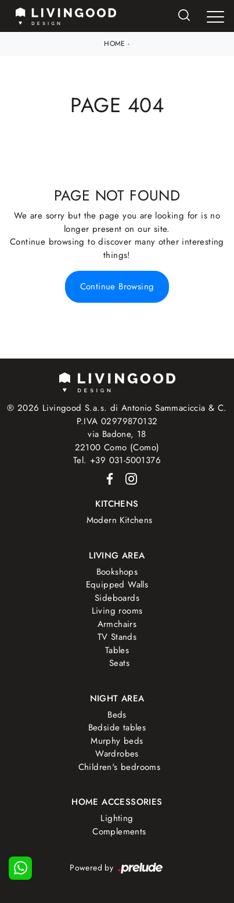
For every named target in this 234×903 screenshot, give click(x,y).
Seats (119, 663)
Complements (119, 831)
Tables (117, 650)
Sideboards (117, 598)
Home (114, 43)
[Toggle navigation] (215, 17)
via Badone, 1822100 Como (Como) (117, 441)
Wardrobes (117, 753)
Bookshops (117, 571)
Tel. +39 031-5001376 (117, 460)
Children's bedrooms (119, 767)
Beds (117, 714)
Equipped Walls (117, 584)
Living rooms (117, 610)
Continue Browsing (117, 286)
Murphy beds (117, 740)
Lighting (116, 818)
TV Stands (117, 636)
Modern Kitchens (120, 520)
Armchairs (117, 624)
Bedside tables (117, 727)
